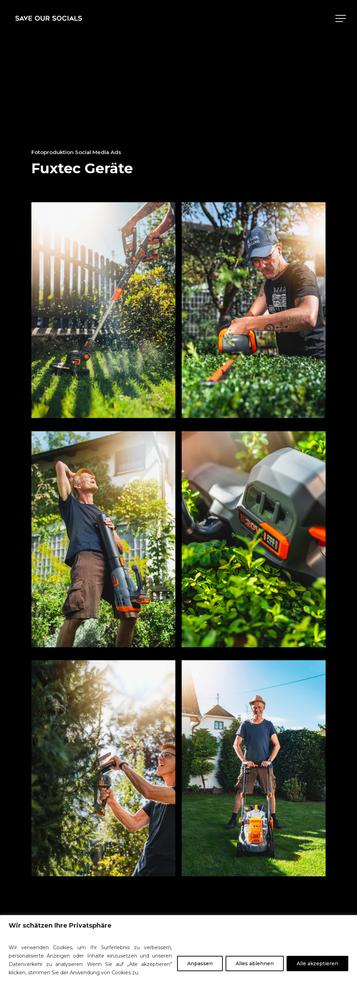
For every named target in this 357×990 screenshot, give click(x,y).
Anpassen (200, 963)
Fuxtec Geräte (82, 168)
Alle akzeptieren (317, 963)
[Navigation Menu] (341, 18)
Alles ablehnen (255, 963)
